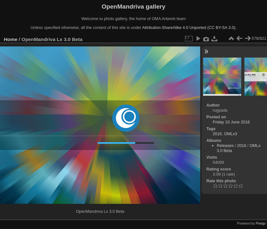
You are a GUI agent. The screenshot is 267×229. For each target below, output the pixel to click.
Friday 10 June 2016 (231, 122)
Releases (225, 145)
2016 (217, 133)
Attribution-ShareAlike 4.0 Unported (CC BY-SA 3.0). (189, 27)
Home (10, 39)
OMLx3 (230, 133)
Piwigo (261, 223)
